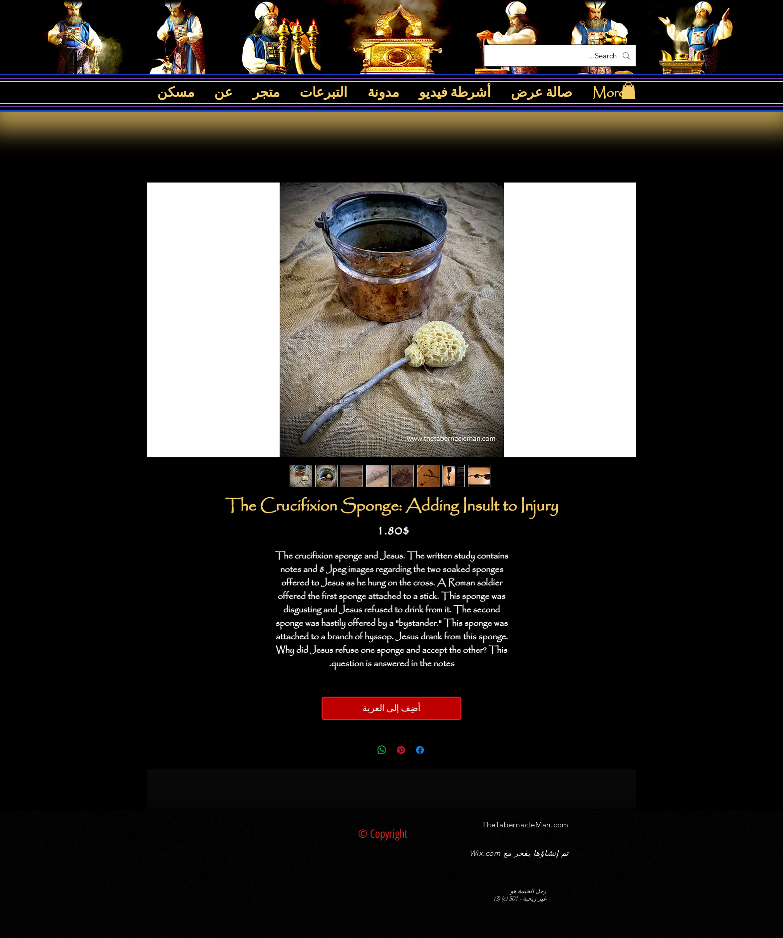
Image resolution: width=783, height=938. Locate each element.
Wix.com (485, 853)
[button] (628, 90)
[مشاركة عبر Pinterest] (401, 750)
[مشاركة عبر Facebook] (420, 750)
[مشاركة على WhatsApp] (382, 750)
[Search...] (561, 55)
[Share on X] (363, 750)
